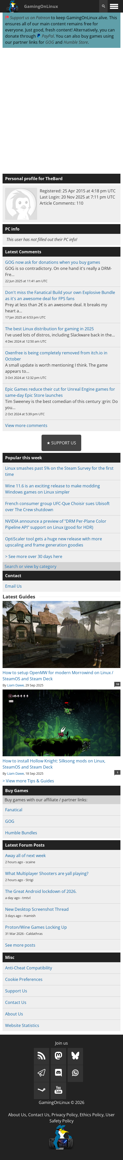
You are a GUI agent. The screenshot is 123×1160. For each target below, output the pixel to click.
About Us (14, 1014)
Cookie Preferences (24, 979)
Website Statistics (22, 1025)
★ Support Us (61, 443)
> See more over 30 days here (33, 556)
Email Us (13, 586)
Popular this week (23, 458)
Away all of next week (25, 855)
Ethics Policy (92, 1115)
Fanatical (13, 810)
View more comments (26, 425)
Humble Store (76, 42)
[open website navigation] (114, 6)
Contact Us (15, 1002)
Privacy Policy (65, 1115)
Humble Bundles (21, 833)
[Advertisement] (61, 111)
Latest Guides (19, 597)
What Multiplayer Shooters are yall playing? (46, 873)
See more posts (20, 945)
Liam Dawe (15, 685)
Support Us (16, 991)
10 (117, 684)
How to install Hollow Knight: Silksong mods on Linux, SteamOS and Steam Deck (62, 761)
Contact (13, 575)
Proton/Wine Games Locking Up (36, 927)
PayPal (45, 36)
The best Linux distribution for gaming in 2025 (49, 329)
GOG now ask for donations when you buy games (52, 262)
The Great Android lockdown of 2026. (41, 891)
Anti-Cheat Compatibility (28, 968)
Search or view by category (30, 566)
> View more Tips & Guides (28, 781)
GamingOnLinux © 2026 (61, 1102)
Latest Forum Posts (25, 845)
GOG (49, 42)
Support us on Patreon (27, 17)
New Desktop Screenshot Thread (37, 909)
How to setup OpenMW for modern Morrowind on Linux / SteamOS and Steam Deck (62, 673)
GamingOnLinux (41, 6)
